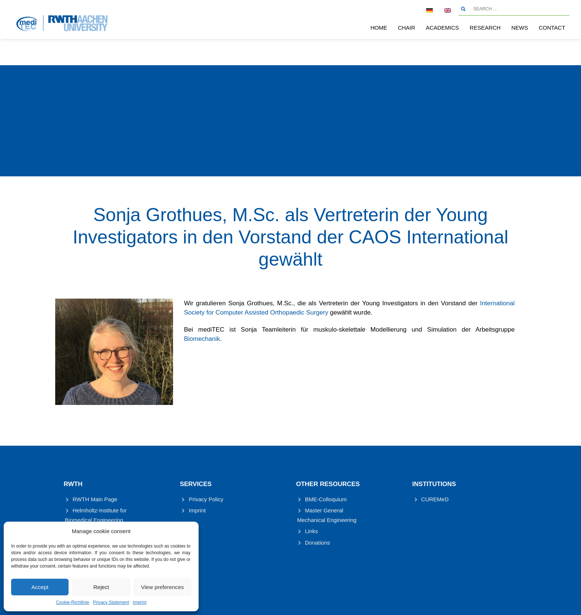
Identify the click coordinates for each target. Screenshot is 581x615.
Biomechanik (202, 338)
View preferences (162, 587)
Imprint (139, 602)
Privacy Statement (111, 602)
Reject (101, 587)
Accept (40, 587)
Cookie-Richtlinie (72, 602)
